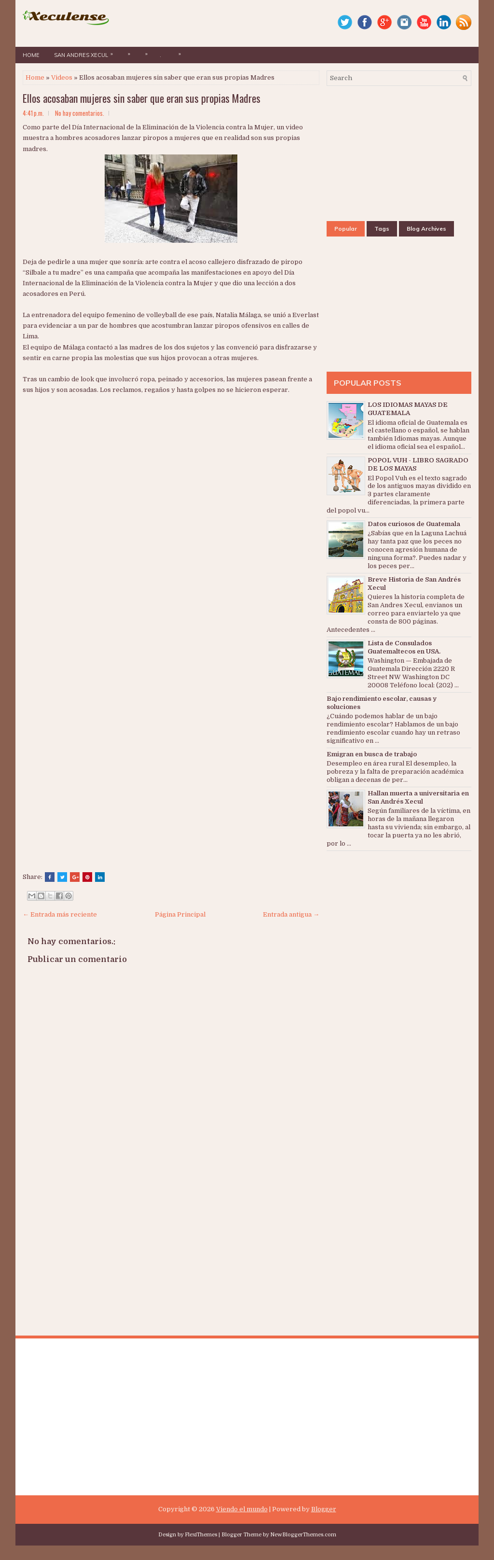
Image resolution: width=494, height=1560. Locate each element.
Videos (61, 77)
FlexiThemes (201, 1535)
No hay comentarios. (79, 113)
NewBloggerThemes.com (303, 1535)
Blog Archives (426, 228)
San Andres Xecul (86, 52)
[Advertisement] (143, 467)
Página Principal (180, 914)
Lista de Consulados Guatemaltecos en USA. (404, 647)
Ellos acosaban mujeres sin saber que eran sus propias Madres (142, 98)
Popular (345, 228)
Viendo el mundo (242, 1509)
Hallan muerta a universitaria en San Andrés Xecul (418, 797)
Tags (381, 228)
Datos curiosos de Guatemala (414, 524)
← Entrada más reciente (60, 914)
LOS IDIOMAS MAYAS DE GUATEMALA (408, 409)
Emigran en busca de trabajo (372, 754)
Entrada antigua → (291, 914)
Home (31, 55)
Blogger (323, 1509)
